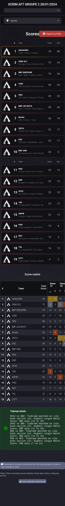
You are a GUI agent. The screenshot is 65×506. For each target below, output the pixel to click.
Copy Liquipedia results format (32, 487)
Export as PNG (52, 34)
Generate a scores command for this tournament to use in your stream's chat (30, 471)
